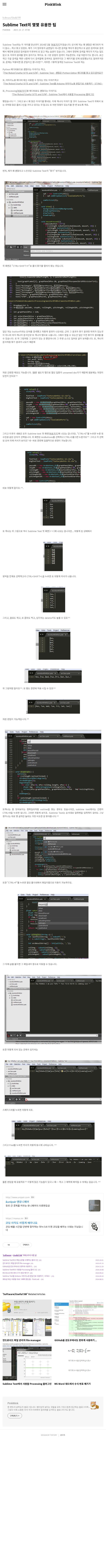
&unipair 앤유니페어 (17, 1242)
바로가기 (56, 44)
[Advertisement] (53, 1210)
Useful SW (17, 1296)
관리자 (62, 1536)
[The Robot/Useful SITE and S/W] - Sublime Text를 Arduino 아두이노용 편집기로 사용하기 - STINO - (53, 83)
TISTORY (53, 1536)
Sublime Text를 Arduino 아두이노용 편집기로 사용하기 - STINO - (27, 1316)
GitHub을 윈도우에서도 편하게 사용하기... (18, 1307)
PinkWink (53, 4)
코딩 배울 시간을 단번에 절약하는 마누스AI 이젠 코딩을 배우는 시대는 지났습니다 (44, 1269)
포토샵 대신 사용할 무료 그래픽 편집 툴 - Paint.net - (21, 1320)
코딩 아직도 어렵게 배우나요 (21, 1263)
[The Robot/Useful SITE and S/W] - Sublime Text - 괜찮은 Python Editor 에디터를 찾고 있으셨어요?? (53, 72)
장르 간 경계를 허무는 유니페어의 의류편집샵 (28, 1246)
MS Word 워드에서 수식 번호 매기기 (16, 1313)
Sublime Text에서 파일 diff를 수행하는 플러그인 (20, 1300)
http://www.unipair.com (18, 1238)
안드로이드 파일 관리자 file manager (16, 1304)
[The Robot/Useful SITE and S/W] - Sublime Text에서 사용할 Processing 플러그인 (53, 94)
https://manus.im (14, 1259)
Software (7, 1296)
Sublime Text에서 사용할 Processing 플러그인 (20, 1310)
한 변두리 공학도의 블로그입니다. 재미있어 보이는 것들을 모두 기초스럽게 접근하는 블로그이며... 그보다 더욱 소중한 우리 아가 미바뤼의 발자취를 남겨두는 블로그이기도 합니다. (49, 1449)
